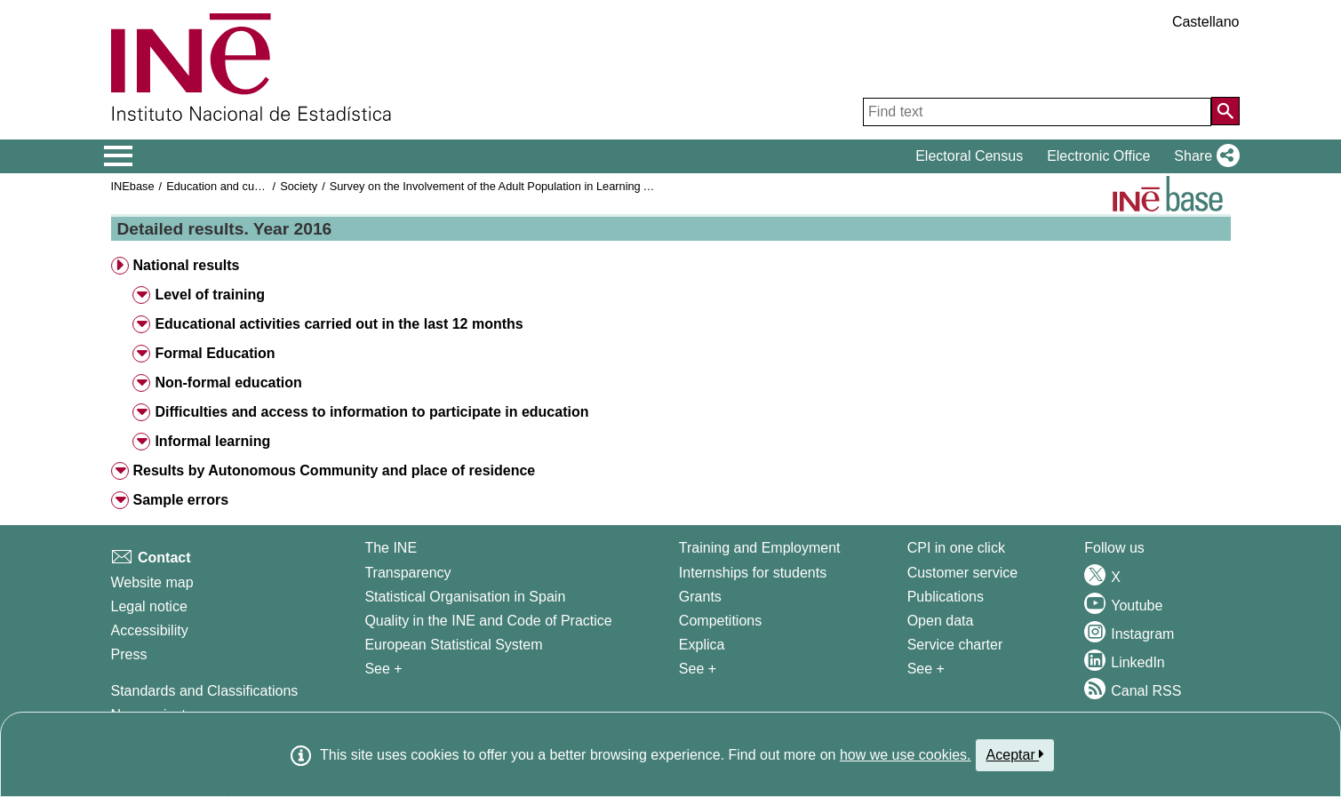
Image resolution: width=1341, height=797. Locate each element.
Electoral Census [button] (969, 155)
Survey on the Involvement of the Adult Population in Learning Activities (509, 186)
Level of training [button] (210, 294)
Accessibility (149, 630)
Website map (152, 582)
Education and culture (221, 186)
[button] (1203, 156)
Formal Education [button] (215, 353)
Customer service (962, 572)
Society (298, 186)
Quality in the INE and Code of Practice (487, 620)
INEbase (133, 186)
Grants (700, 596)
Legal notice (149, 606)
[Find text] (1037, 112)
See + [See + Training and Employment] (697, 668)
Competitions (720, 620)
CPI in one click (956, 547)
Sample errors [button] (180, 499)
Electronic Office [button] (1098, 155)
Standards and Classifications (205, 690)
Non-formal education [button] (228, 382)
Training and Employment (760, 547)
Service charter (955, 644)
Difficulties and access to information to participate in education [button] (371, 411)
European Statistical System (453, 644)
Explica (702, 644)
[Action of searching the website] (1225, 111)
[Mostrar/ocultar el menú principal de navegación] (118, 156)
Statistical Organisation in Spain (464, 596)
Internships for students (752, 572)
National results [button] (185, 265)
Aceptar (1015, 754)
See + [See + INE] (383, 668)
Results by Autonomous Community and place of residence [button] (333, 470)
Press (129, 654)
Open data (940, 620)
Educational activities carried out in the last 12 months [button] (339, 323)
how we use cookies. (905, 754)
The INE (390, 547)
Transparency (407, 572)
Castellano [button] (1206, 21)
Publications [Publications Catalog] (945, 596)
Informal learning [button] (212, 441)
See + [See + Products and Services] (926, 668)
